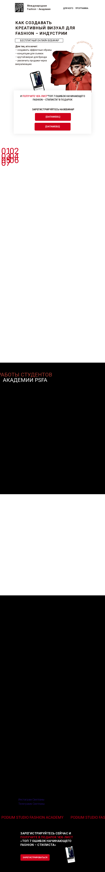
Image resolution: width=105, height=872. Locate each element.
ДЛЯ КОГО (68, 8)
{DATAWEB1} (53, 116)
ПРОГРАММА (81, 8)
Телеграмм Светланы (31, 803)
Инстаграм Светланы (31, 799)
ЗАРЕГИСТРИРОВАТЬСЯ (35, 857)
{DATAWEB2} (52, 126)
